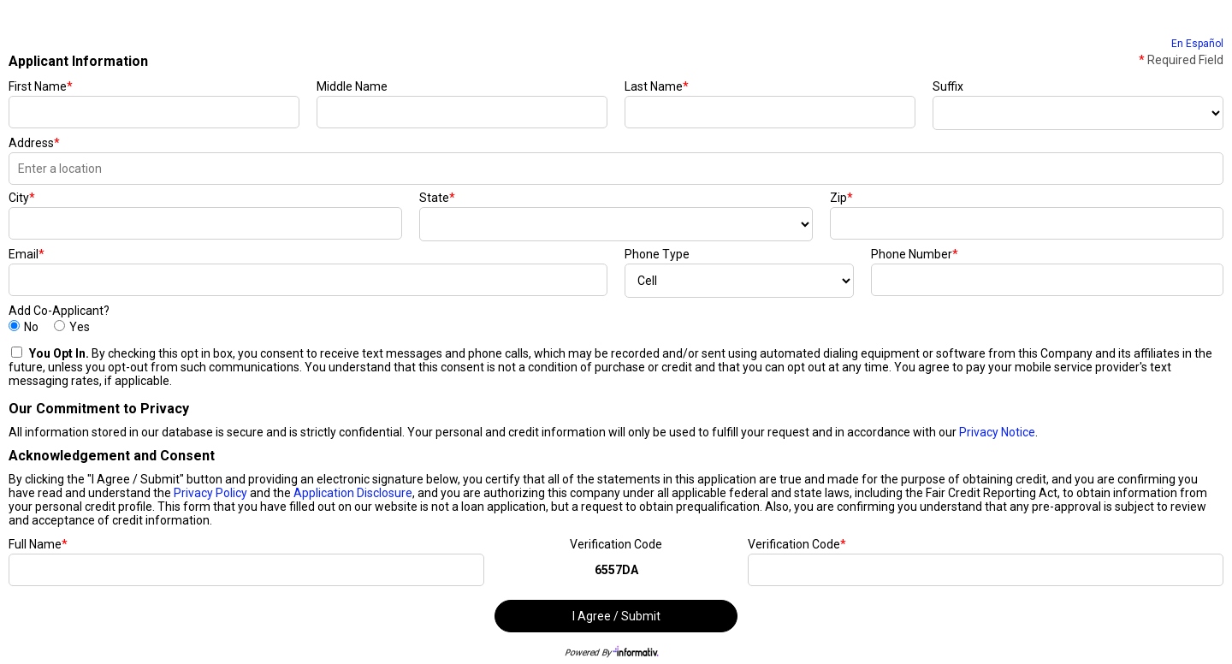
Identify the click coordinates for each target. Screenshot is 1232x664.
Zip (841, 198)
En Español (1197, 44)
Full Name (38, 544)
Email (26, 254)
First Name (41, 86)
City (22, 198)
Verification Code (616, 544)
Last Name (657, 86)
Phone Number (914, 254)
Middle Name (352, 86)
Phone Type (657, 254)
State (437, 198)
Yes (79, 327)
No (31, 327)
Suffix (948, 86)
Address (34, 143)
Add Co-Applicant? (59, 310)
